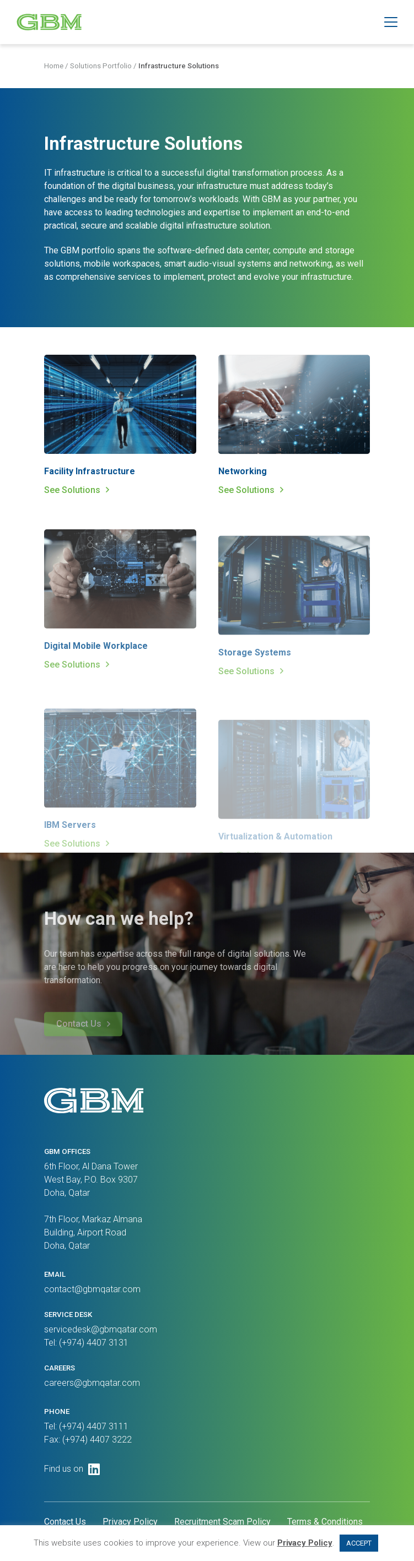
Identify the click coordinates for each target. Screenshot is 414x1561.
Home (53, 68)
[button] (390, 22)
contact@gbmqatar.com (92, 1289)
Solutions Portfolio (101, 68)
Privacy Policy (130, 1521)
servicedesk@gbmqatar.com (100, 1329)
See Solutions (72, 491)
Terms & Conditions (325, 1521)
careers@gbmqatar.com (92, 1383)
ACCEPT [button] (359, 1543)
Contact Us (65, 1521)
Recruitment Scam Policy (222, 1521)
